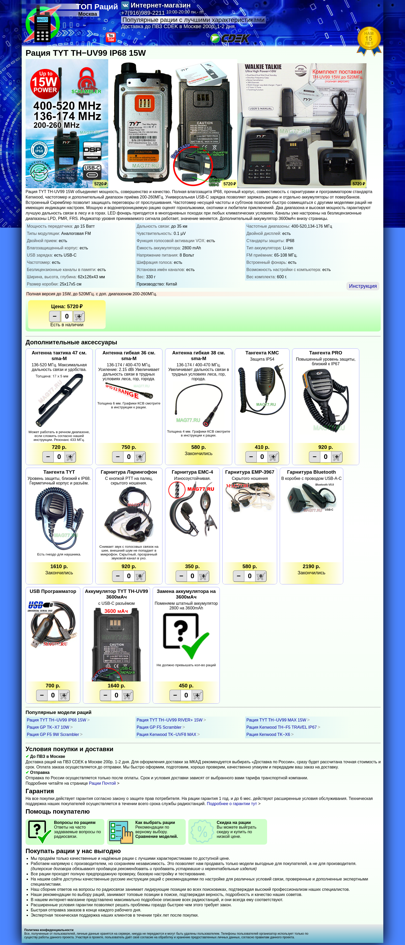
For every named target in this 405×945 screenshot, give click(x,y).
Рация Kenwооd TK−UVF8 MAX (166, 734)
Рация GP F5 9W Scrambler (53, 734)
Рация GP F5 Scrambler (159, 727)
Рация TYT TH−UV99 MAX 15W (276, 720)
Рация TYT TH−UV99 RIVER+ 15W (169, 720)
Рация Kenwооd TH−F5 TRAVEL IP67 (281, 727)
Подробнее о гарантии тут (232, 803)
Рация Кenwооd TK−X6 (268, 734)
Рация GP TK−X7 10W (48, 727)
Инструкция (363, 286)
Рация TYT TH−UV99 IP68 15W (56, 720)
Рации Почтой (102, 783)
